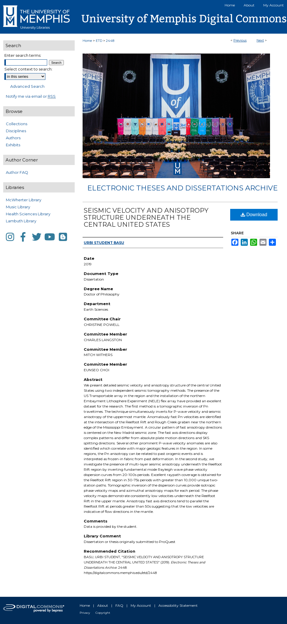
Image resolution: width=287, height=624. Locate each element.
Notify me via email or (31, 96)
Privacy (85, 613)
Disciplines (16, 130)
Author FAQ (17, 172)
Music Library (18, 206)
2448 (110, 41)
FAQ (119, 605)
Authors (13, 137)
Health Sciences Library (28, 214)
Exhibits (13, 144)
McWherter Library (23, 199)
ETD (99, 41)
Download (254, 214)
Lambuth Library (21, 221)
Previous (240, 40)
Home (87, 41)
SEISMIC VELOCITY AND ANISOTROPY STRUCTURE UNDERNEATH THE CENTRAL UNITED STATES (146, 217)
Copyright (102, 613)
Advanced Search (27, 86)
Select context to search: (28, 69)
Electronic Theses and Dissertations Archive (182, 188)
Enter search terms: (22, 55)
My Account (141, 605)
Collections (16, 123)
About (102, 605)
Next (260, 40)
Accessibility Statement (178, 605)
